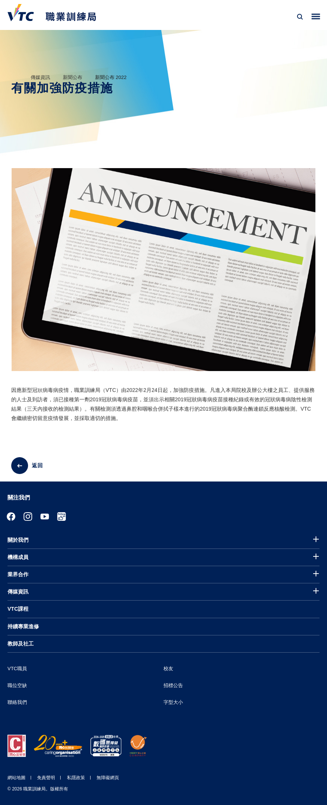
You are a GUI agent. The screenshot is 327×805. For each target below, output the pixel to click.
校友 (168, 668)
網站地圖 (16, 777)
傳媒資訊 (40, 77)
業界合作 (17, 574)
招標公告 (173, 685)
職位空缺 (17, 685)
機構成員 (17, 557)
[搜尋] (300, 17)
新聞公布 (72, 77)
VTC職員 (17, 668)
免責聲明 (46, 777)
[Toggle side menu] (316, 16)
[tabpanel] (163, 276)
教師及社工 (20, 644)
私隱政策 (76, 777)
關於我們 (17, 540)
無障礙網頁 (108, 777)
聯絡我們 (17, 702)
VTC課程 (17, 609)
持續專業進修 (23, 626)
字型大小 (173, 702)
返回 (37, 465)
